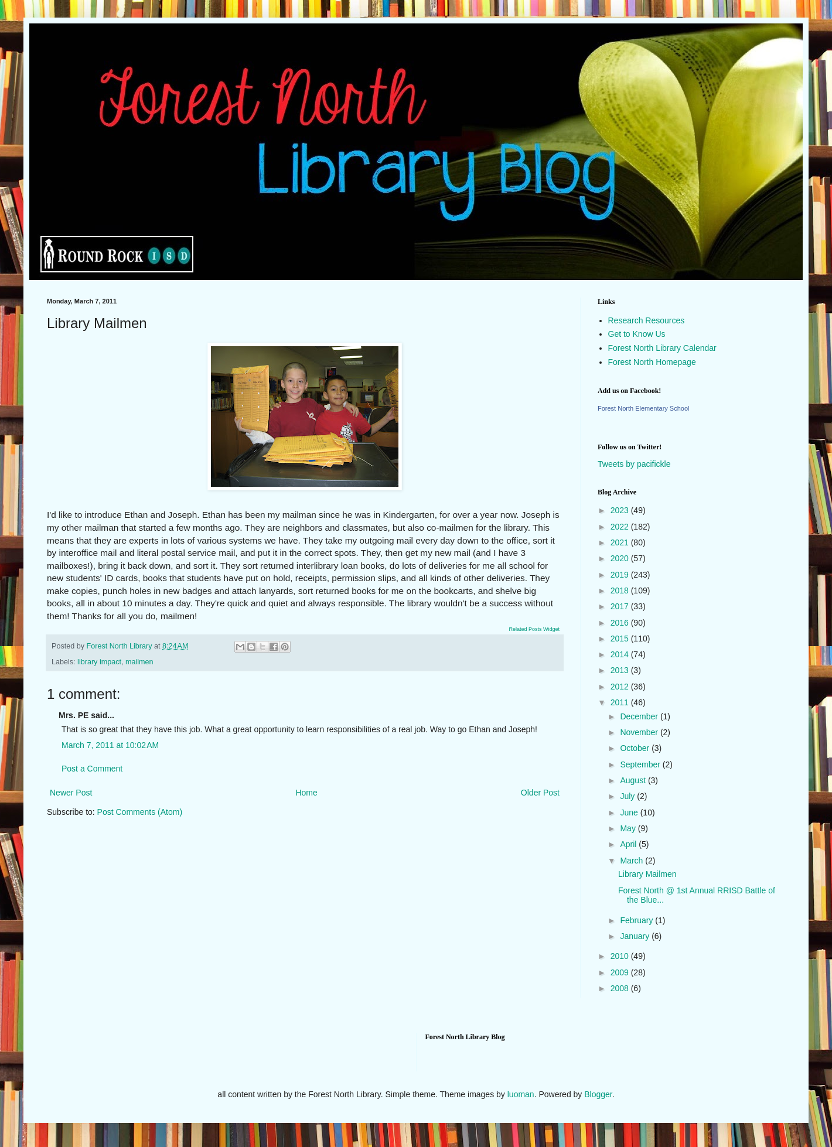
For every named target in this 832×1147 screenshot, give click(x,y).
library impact (99, 662)
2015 (621, 638)
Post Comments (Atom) (139, 812)
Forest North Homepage (652, 362)
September (641, 764)
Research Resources (646, 320)
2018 (621, 590)
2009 (621, 972)
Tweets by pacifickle (634, 464)
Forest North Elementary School (644, 408)
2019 (621, 574)
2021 (621, 542)
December (640, 716)
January (636, 936)
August (633, 780)
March (632, 860)
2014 (621, 654)
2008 (621, 988)
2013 (621, 670)
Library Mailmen (647, 874)
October (636, 748)
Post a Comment (92, 768)
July (628, 796)
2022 (621, 526)
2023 (621, 510)
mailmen (139, 662)
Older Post (540, 792)
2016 (621, 622)
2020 (621, 558)
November (640, 732)
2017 (621, 606)
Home (306, 792)
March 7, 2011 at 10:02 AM (110, 745)
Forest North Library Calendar (662, 348)
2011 (621, 702)
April (629, 844)
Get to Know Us (637, 334)
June (630, 812)
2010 (621, 956)
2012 (621, 686)
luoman (520, 1094)
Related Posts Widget (534, 629)
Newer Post (71, 792)
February (637, 920)
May (628, 828)
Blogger (598, 1094)
